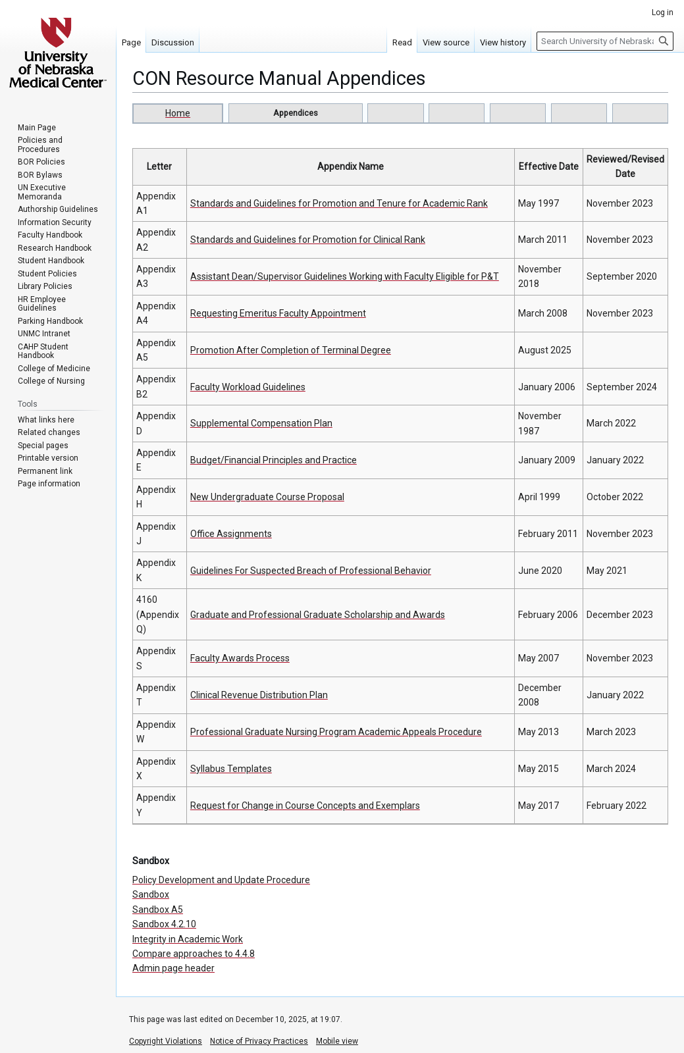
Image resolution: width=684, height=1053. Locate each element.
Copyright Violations (165, 1041)
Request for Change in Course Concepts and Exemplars (305, 805)
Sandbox (150, 894)
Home (177, 113)
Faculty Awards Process (240, 658)
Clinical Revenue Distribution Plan (259, 695)
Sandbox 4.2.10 (164, 924)
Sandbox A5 (157, 909)
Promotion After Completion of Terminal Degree (290, 350)
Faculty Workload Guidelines (247, 387)
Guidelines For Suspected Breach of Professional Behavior (310, 570)
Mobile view (337, 1041)
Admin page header (173, 968)
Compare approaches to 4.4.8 (193, 953)
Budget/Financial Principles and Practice (273, 460)
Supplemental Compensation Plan (261, 423)
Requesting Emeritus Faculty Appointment (278, 313)
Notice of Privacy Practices (259, 1041)
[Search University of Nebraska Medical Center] (605, 41)
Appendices (295, 113)
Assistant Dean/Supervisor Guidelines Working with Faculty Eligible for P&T (344, 276)
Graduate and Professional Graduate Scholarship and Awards (317, 614)
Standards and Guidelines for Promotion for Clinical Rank (307, 239)
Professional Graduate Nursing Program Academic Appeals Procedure (336, 732)
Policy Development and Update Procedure (221, 880)
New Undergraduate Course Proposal (267, 497)
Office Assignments (231, 533)
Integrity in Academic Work (187, 939)
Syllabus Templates (231, 768)
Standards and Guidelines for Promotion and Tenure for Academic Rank (339, 203)
